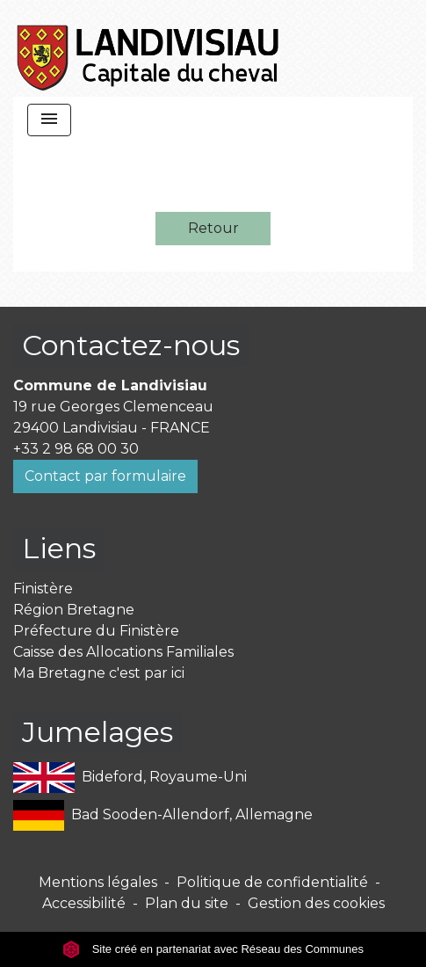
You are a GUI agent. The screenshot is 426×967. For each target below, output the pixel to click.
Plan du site (186, 903)
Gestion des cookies (316, 903)
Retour (213, 228)
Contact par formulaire (105, 476)
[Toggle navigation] (49, 120)
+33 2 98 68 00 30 (76, 448)
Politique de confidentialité (272, 882)
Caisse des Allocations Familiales (123, 651)
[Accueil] (149, 48)
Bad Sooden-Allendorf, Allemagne (163, 815)
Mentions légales (98, 882)
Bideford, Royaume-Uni (130, 777)
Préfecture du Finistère (96, 630)
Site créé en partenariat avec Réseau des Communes (213, 949)
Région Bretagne (73, 609)
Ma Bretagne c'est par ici (98, 673)
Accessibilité (84, 903)
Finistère (43, 588)
